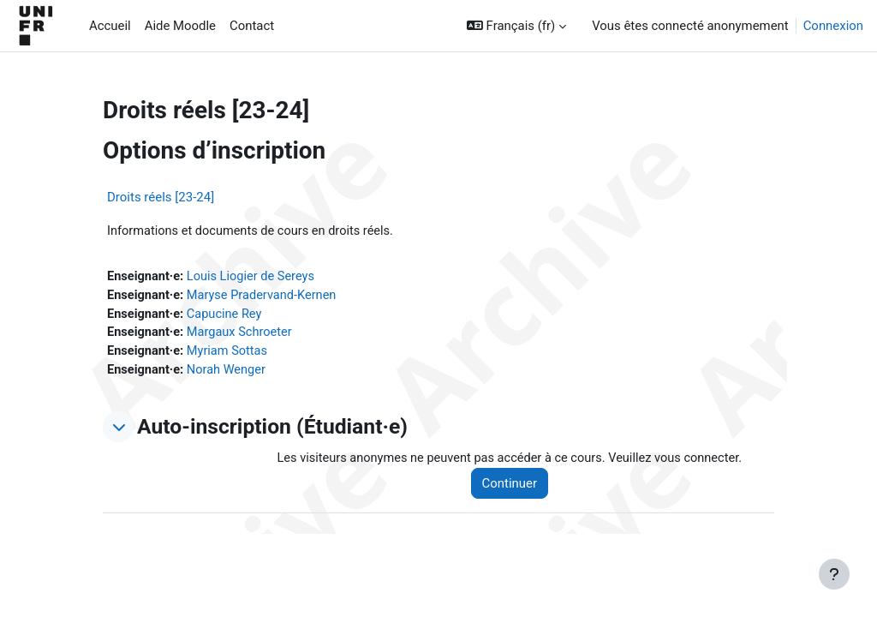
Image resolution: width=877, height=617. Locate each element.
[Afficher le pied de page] (834, 574)
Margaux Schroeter (242, 335)
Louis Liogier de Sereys (253, 277)
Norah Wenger (228, 372)
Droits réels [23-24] (160, 197)
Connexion (833, 25)
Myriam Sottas (229, 354)
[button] (516, 25)
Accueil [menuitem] (110, 25)
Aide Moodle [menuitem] (180, 25)
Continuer (514, 486)
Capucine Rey (226, 315)
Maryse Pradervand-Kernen (265, 296)
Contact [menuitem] (252, 25)
